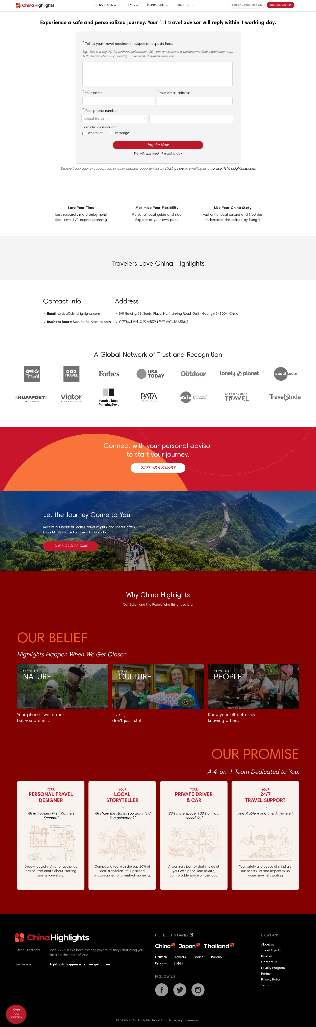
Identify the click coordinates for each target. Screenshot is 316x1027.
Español (198, 957)
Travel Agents (271, 950)
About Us (183, 5)
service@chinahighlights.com (233, 169)
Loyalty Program (273, 968)
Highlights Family (174, 935)
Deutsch (161, 957)
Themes (130, 5)
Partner (266, 973)
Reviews (266, 956)
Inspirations (155, 5)
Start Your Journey (280, 5)
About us (267, 944)
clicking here (174, 169)
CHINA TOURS (104, 5)
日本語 (178, 963)
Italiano (216, 957)
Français (180, 957)
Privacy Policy (271, 979)
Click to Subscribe (70, 546)
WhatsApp (96, 133)
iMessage (122, 133)
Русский (161, 963)
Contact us (269, 962)
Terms (265, 985)
